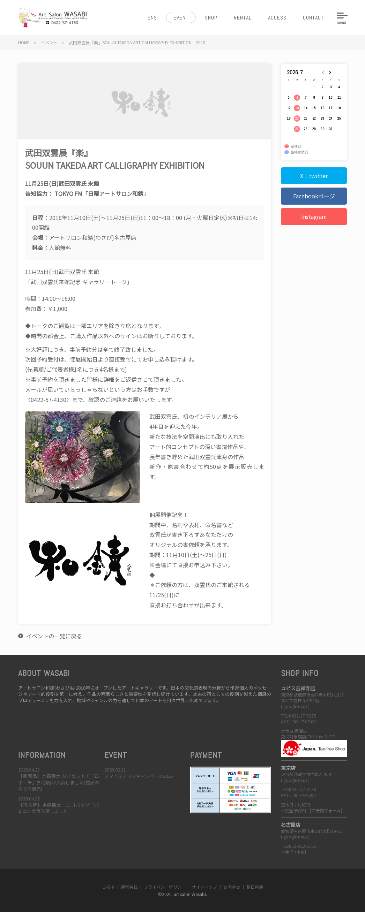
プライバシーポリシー (165, 887)
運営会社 (129, 887)
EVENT (180, 17)
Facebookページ (314, 196)
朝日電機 (254, 887)
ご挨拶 (108, 887)
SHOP (211, 17)
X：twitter (314, 176)
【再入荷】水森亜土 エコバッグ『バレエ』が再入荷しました (58, 807)
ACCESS (277, 17)
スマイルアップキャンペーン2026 (138, 776)
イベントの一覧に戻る (54, 636)
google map (295, 706)
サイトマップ (204, 887)
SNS (152, 17)
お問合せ (231, 887)
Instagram (314, 216)
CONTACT (313, 17)
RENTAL (243, 17)
